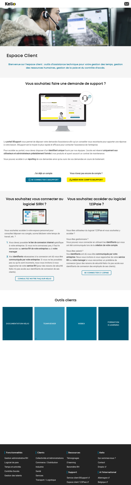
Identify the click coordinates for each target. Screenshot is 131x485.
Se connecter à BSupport (43, 180)
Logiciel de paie (11, 462)
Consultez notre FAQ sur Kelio (34, 278)
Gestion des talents (13, 475)
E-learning (71, 462)
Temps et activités (12, 466)
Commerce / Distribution (47, 462)
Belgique (102, 482)
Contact (101, 462)
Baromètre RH (73, 466)
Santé (38, 471)
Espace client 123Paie (77, 482)
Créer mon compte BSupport (86, 180)
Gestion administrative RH (16, 458)
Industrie (39, 466)
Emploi (101, 466)
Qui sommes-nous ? (107, 458)
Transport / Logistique (46, 479)
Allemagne (102, 477)
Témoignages (73, 458)
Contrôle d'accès (11, 471)
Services (39, 475)
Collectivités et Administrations (50, 458)
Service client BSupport (77, 477)
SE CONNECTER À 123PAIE (96, 273)
